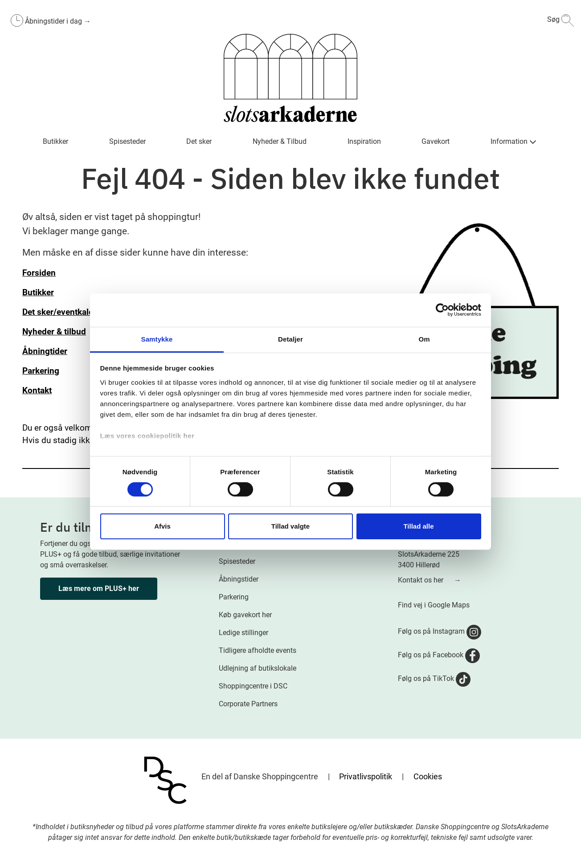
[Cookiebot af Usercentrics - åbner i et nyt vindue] (442, 310)
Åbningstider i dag (54, 21)
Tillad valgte (290, 526)
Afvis (162, 526)
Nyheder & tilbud (54, 332)
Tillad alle (418, 526)
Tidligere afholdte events (257, 650)
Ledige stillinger (243, 632)
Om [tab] (424, 338)
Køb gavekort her (245, 615)
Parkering (234, 597)
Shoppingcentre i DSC (253, 686)
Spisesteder (237, 561)
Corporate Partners (248, 704)
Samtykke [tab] (157, 338)
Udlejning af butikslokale (257, 668)
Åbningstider (238, 579)
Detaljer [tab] (290, 338)
